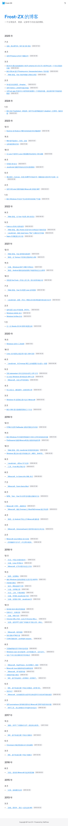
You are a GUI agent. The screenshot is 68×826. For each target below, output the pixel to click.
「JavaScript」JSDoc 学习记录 (18, 463)
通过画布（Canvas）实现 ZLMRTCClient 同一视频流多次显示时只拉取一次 (32, 177)
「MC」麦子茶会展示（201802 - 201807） (22, 678)
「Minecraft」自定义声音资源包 (18, 380)
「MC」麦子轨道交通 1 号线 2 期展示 (19, 735)
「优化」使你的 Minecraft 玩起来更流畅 (20, 772)
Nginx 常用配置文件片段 (15, 236)
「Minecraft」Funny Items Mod (18, 486)
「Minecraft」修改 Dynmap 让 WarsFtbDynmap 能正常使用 (27, 509)
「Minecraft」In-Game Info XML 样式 (20, 476)
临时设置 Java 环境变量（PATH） (18, 310)
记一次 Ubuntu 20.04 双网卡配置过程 (20, 326)
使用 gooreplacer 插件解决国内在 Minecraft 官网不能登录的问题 (29, 704)
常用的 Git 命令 (12, 164)
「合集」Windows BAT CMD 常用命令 (20, 267)
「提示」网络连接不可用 (15, 586)
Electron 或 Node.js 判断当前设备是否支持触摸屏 (24, 131)
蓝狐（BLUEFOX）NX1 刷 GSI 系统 (19, 46)
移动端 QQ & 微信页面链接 (16, 609)
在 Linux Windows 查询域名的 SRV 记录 (20, 377)
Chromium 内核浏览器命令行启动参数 (20, 745)
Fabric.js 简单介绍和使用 (15, 226)
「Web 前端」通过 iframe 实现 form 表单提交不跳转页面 (26, 230)
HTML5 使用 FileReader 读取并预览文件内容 (22, 427)
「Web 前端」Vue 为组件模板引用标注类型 (22, 75)
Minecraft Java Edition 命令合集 (18, 539)
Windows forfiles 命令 (14, 316)
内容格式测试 (11, 583)
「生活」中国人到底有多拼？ (16, 560)
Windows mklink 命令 (14, 313)
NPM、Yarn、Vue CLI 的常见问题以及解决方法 (23, 496)
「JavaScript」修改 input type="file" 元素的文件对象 (25, 233)
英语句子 (10, 691)
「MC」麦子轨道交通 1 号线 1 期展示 (19, 755)
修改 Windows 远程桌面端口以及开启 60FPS (22, 579)
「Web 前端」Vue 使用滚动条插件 (18, 254)
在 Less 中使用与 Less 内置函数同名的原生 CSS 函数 (25, 154)
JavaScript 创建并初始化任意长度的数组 (21, 167)
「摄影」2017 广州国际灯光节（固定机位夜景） (23, 725)
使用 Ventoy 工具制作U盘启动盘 (18, 88)
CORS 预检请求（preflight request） (20, 639)
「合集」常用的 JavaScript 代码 (18, 596)
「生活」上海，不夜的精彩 (16, 593)
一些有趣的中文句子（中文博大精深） (20, 542)
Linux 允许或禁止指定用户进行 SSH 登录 (20, 354)
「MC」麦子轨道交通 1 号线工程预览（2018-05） (24, 688)
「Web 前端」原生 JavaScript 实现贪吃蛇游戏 (23, 450)
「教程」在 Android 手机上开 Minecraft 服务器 (23, 519)
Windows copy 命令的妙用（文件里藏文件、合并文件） (26, 652)
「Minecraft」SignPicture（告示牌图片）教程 (22, 665)
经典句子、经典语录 (13, 612)
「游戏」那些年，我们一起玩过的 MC (19, 808)
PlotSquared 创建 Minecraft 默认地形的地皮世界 (23, 440)
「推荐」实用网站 (13, 576)
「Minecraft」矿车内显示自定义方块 (19, 566)
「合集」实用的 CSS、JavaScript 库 (19, 599)
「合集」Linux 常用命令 (15, 563)
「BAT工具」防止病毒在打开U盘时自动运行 (22, 708)
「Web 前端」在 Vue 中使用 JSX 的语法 (20, 217)
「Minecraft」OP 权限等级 (16, 671)
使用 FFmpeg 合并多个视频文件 (18, 56)
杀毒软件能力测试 (13, 675)
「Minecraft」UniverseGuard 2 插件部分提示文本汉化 (25, 529)
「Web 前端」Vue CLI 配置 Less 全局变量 (21, 290)
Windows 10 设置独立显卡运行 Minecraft (21, 400)
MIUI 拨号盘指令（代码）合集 (17, 141)
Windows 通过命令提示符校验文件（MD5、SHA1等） (25, 453)
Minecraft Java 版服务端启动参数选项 (20, 668)
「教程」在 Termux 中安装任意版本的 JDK (21, 257)
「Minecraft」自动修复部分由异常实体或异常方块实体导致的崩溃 (29, 694)
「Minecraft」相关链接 (15, 632)
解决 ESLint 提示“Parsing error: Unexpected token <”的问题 (28, 71)
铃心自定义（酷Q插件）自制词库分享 (19, 390)
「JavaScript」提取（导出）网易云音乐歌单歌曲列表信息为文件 (29, 300)
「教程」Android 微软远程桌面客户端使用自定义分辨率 (26, 270)
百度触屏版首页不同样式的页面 (17, 648)
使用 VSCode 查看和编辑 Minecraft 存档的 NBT (23, 189)
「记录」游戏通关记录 (14, 790)
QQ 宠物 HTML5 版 (13, 635)
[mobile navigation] (65, 3)
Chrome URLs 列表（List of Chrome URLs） (22, 619)
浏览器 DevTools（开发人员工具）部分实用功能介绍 (25, 280)
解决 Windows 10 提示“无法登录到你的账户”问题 (23, 199)
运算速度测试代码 (13, 144)
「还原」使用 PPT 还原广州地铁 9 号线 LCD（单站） (25, 622)
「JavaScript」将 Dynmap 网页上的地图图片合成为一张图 (27, 363)
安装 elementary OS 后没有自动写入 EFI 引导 (22, 373)
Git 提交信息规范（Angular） (17, 84)
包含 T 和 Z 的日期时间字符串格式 (18, 655)
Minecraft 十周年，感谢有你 (16, 506)
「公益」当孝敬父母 (13, 589)
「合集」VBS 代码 (13, 616)
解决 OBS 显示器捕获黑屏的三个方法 (19, 409)
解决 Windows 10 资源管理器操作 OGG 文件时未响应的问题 (27, 437)
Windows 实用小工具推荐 (15, 344)
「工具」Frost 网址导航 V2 (16, 467)
